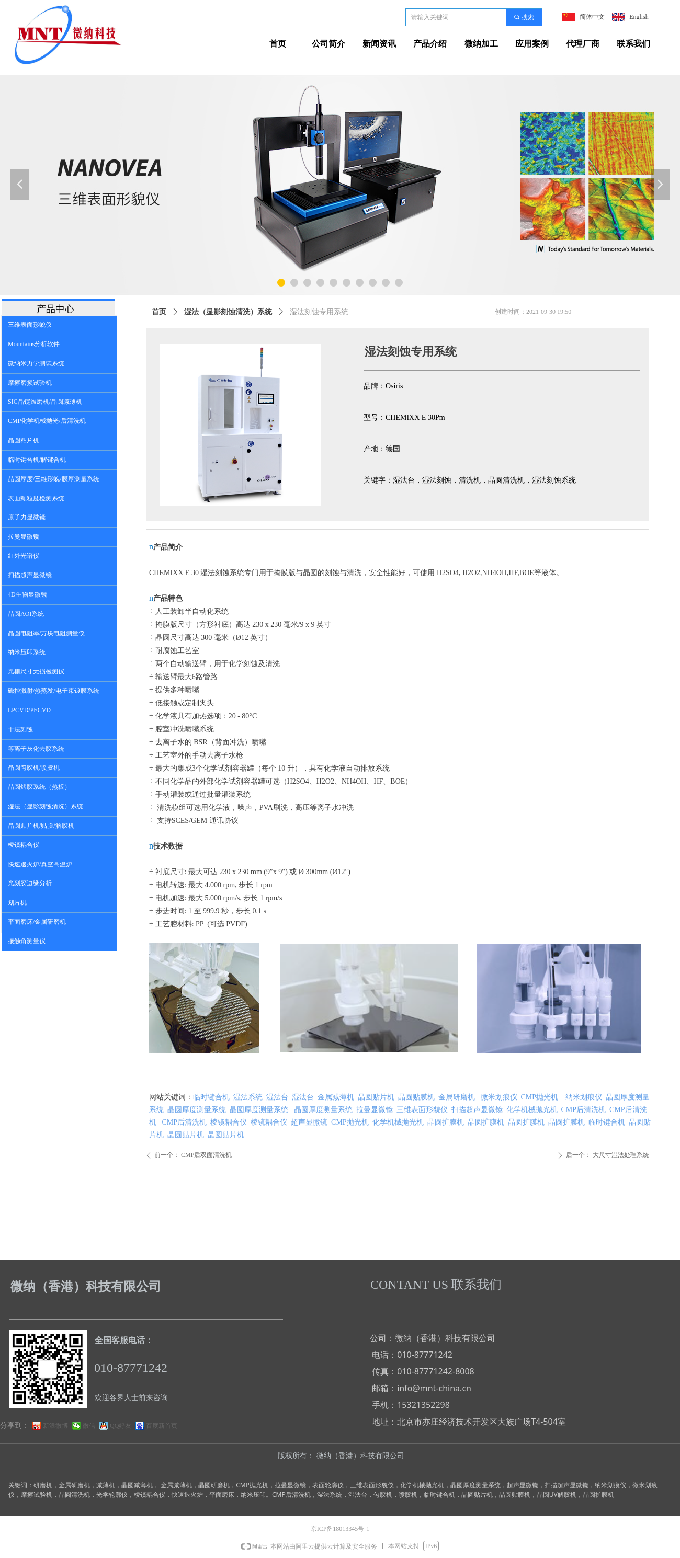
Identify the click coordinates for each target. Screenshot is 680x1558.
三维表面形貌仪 (422, 1110)
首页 (159, 312)
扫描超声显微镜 (477, 1110)
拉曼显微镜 (374, 1110)
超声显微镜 (309, 1122)
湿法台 (277, 1097)
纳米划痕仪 (583, 1097)
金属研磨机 (456, 1097)
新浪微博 (55, 1425)
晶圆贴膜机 (416, 1097)
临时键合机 (211, 1097)
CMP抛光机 (540, 1097)
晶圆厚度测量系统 (196, 1110)
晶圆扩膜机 (445, 1122)
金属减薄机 (336, 1097)
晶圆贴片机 (376, 1097)
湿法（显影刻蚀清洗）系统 (228, 312)
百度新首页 (161, 1425)
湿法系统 (248, 1097)
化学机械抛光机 (532, 1110)
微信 (89, 1425)
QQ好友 (120, 1425)
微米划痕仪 (499, 1097)
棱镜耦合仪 (228, 1122)
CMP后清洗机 (583, 1110)
